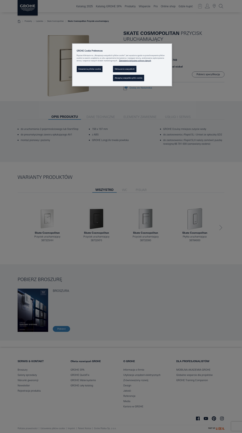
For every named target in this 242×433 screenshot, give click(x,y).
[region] (122, 64)
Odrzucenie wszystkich (125, 69)
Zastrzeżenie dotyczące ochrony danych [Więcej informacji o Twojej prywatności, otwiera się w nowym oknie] (135, 61)
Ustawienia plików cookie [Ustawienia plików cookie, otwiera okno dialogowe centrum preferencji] (89, 69)
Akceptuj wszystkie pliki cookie (128, 78)
